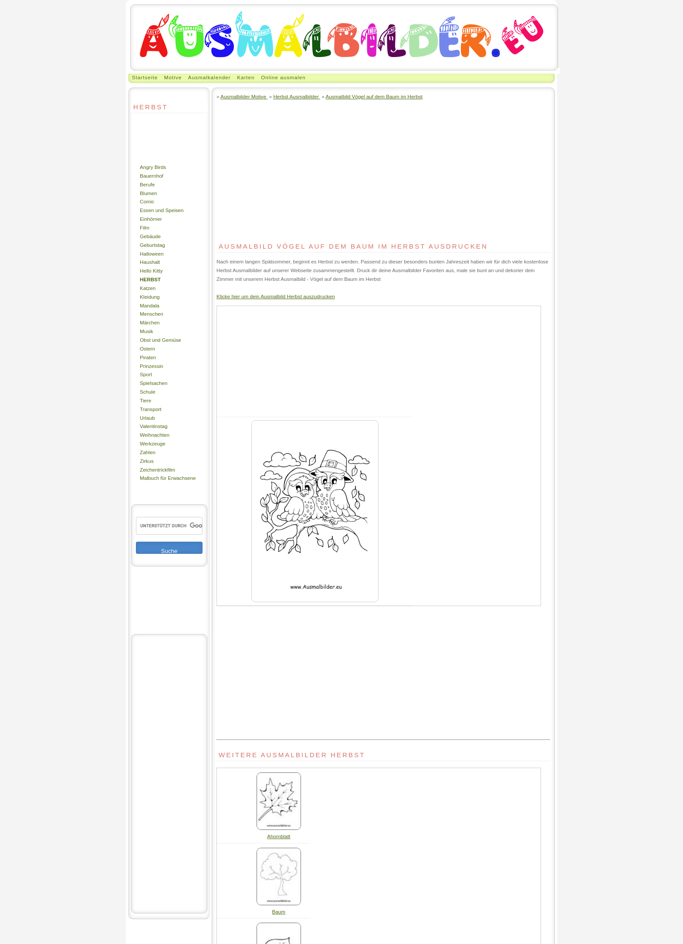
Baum (279, 911)
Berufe (147, 184)
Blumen (148, 193)
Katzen (148, 288)
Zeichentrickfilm (157, 469)
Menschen (151, 314)
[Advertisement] (157, 138)
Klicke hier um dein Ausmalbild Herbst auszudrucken (275, 296)
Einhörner (151, 219)
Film (144, 227)
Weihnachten (154, 435)
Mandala (149, 305)
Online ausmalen (283, 77)
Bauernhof (151, 176)
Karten (245, 77)
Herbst (150, 279)
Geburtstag (152, 245)
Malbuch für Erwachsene (168, 478)
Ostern (147, 348)
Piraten (148, 357)
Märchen (149, 322)
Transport (151, 409)
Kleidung (149, 297)
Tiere (145, 400)
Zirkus (147, 461)
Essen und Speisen (162, 210)
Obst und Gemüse (160, 340)
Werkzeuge (153, 443)
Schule (148, 391)
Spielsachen (154, 383)
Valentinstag (153, 426)
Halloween (152, 253)
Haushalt (150, 262)
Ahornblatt (278, 836)
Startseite (145, 77)
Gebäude (150, 236)
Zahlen (148, 452)
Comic (147, 201)
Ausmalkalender (209, 77)
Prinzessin (151, 366)
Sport (146, 374)
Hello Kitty (151, 270)
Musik (146, 331)
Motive (173, 77)
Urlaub (147, 418)
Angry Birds (153, 167)
